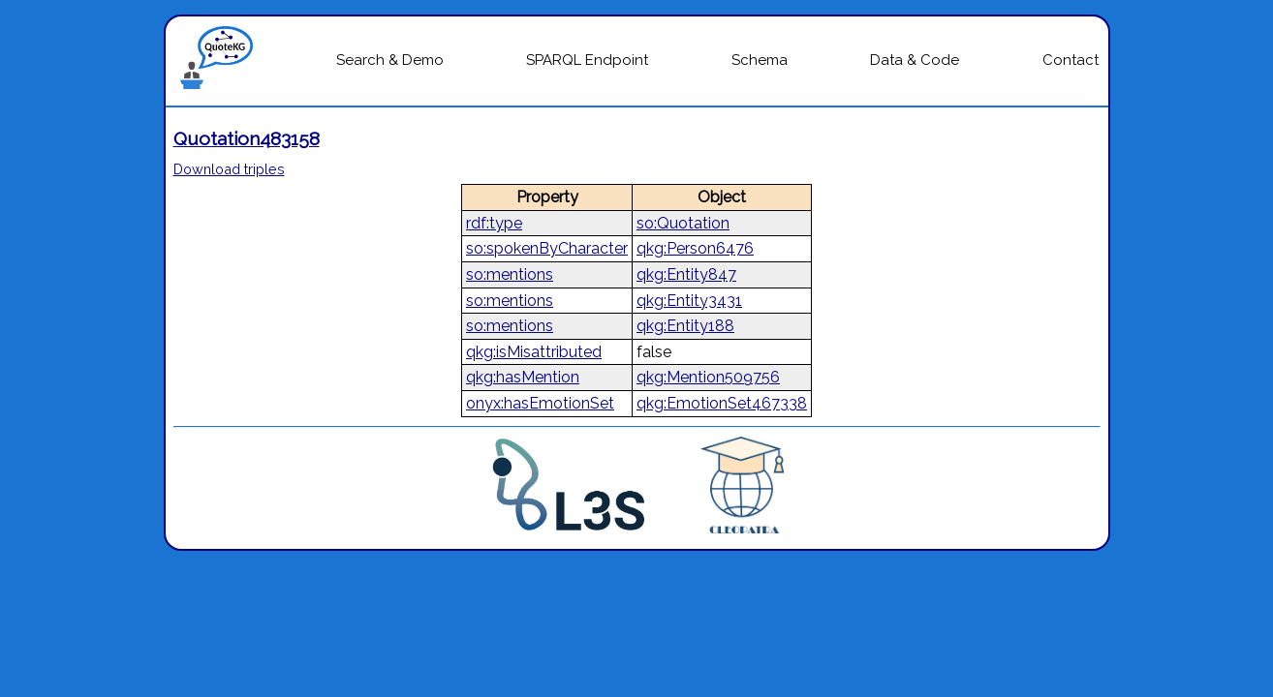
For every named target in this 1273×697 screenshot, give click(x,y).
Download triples (229, 169)
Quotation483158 (246, 138)
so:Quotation (683, 223)
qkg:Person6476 (695, 248)
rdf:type (494, 223)
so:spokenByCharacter (547, 248)
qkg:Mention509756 (708, 377)
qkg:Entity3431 (689, 300)
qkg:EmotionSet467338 (721, 403)
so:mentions (509, 274)
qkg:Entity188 (685, 326)
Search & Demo (390, 60)
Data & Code (914, 60)
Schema (759, 60)
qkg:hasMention (522, 377)
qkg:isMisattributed (534, 352)
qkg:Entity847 (686, 274)
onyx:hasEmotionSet (540, 403)
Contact (1070, 60)
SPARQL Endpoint (587, 60)
